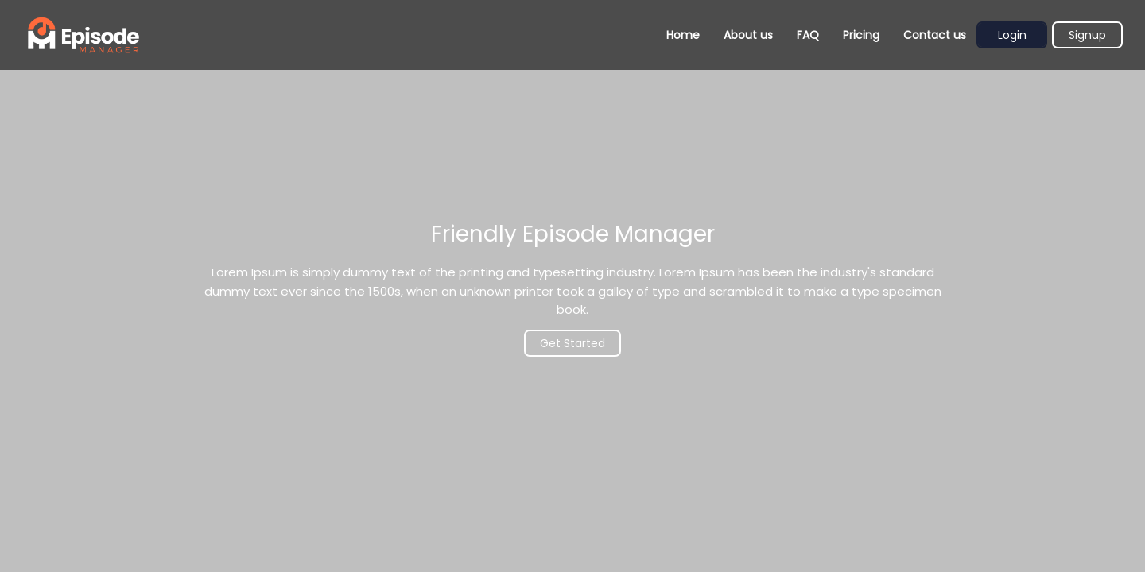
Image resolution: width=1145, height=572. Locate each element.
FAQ (808, 35)
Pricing (861, 35)
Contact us (934, 35)
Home (683, 35)
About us (748, 35)
